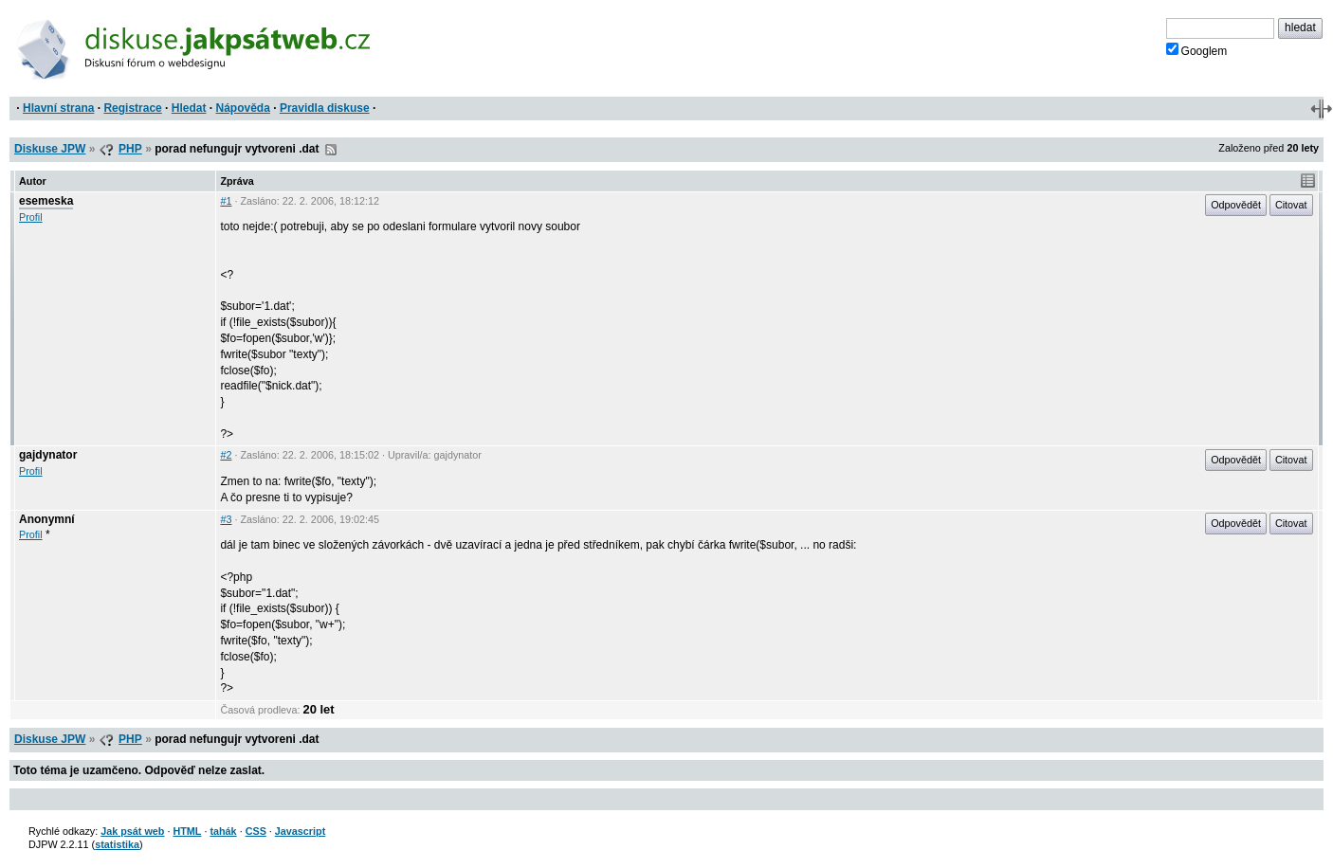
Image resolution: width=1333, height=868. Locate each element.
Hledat (189, 108)
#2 (225, 455)
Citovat (1291, 204)
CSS (256, 831)
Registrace (132, 108)
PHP (130, 148)
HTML (187, 831)
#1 (225, 201)
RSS (331, 149)
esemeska (46, 201)
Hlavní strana (58, 108)
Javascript (300, 831)
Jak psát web (132, 831)
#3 (225, 519)
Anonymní (47, 519)
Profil (31, 217)
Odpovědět (1236, 204)
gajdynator (48, 454)
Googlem (1197, 50)
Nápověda (243, 108)
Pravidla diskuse (325, 108)
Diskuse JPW (49, 148)
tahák (223, 831)
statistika (117, 844)
